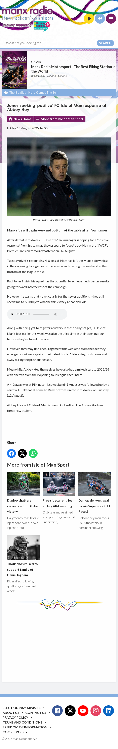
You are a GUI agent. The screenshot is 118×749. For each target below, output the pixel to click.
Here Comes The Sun (42, 92)
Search (105, 43)
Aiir (35, 739)
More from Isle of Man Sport (62, 119)
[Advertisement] (62, 643)
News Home (22, 119)
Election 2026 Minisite (22, 708)
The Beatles (17, 92)
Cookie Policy (15, 732)
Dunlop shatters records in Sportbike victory (23, 492)
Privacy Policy (15, 717)
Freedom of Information (25, 727)
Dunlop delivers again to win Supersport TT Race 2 (94, 492)
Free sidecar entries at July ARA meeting (59, 490)
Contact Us (35, 712)
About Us (11, 712)
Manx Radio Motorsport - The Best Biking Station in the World (73, 68)
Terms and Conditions (22, 722)
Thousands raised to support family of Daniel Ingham (23, 556)
